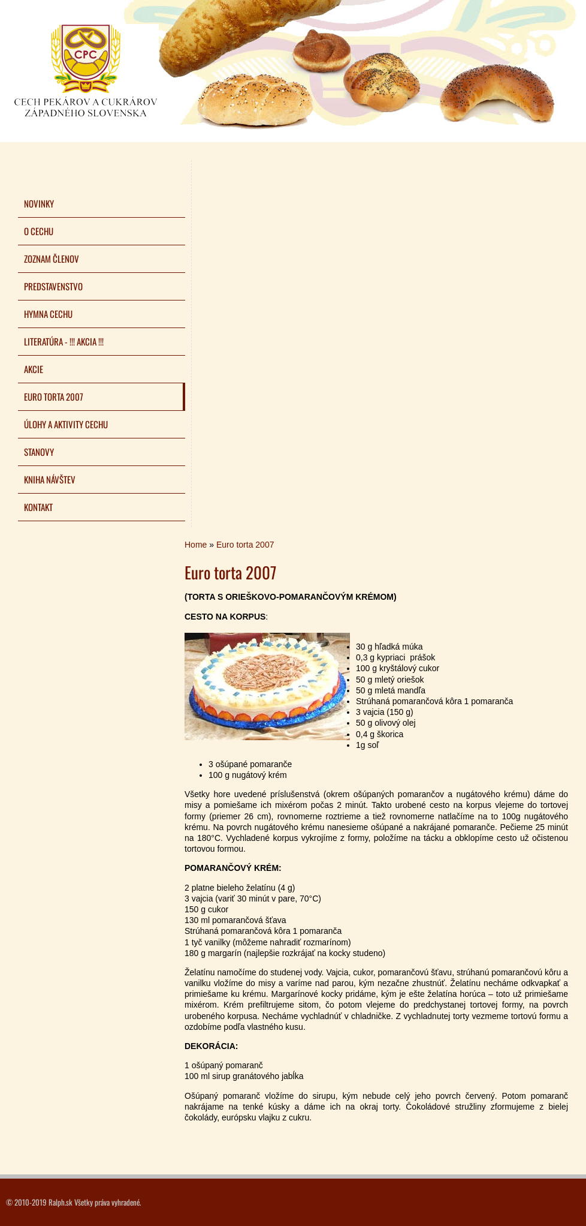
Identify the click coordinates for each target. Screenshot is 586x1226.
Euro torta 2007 (245, 544)
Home (196, 544)
